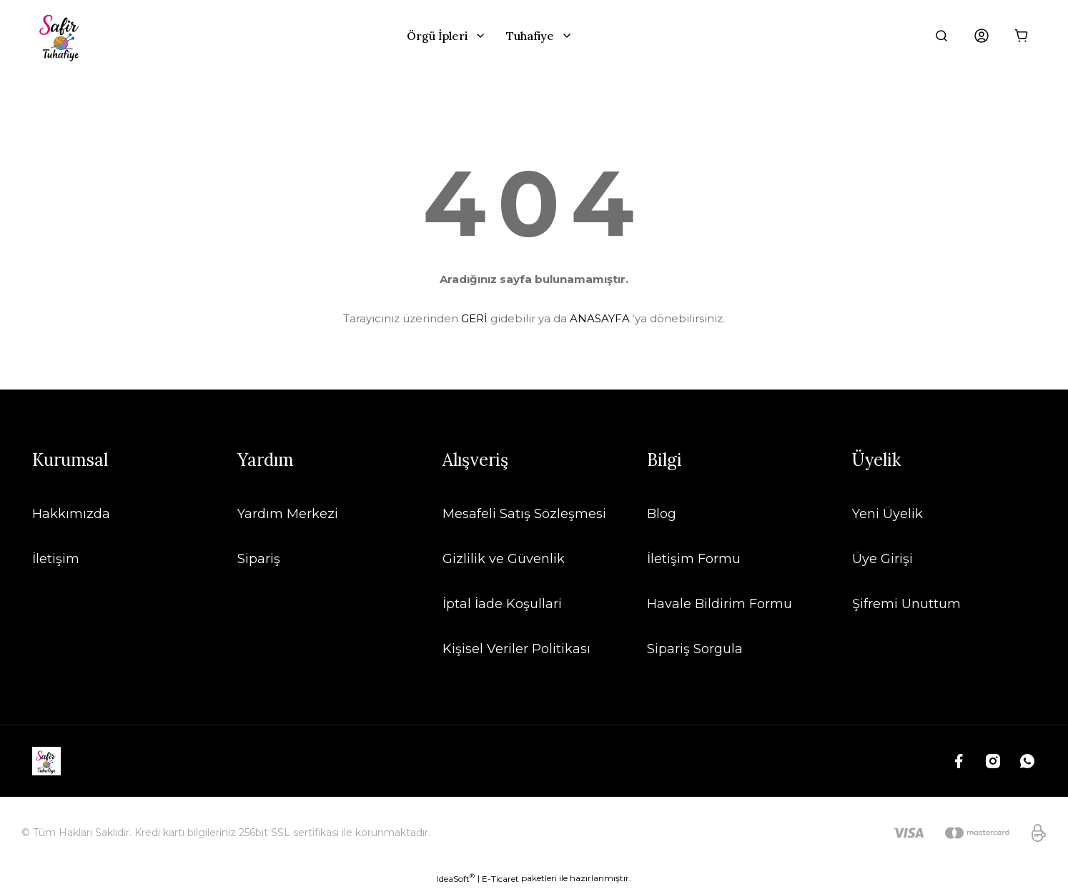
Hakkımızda (71, 514)
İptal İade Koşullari (502, 604)
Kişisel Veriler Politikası (516, 649)
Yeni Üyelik (887, 514)
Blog (661, 514)
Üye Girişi (882, 559)
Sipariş (258, 559)
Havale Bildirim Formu (719, 604)
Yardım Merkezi (287, 514)
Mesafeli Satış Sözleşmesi (524, 514)
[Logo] (60, 35)
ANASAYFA (600, 318)
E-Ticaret (500, 878)
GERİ (474, 318)
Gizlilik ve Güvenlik (503, 559)
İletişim (55, 559)
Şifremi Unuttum (906, 604)
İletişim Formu (694, 559)
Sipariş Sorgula (695, 649)
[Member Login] (981, 35)
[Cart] (1021, 35)
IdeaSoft (456, 878)
